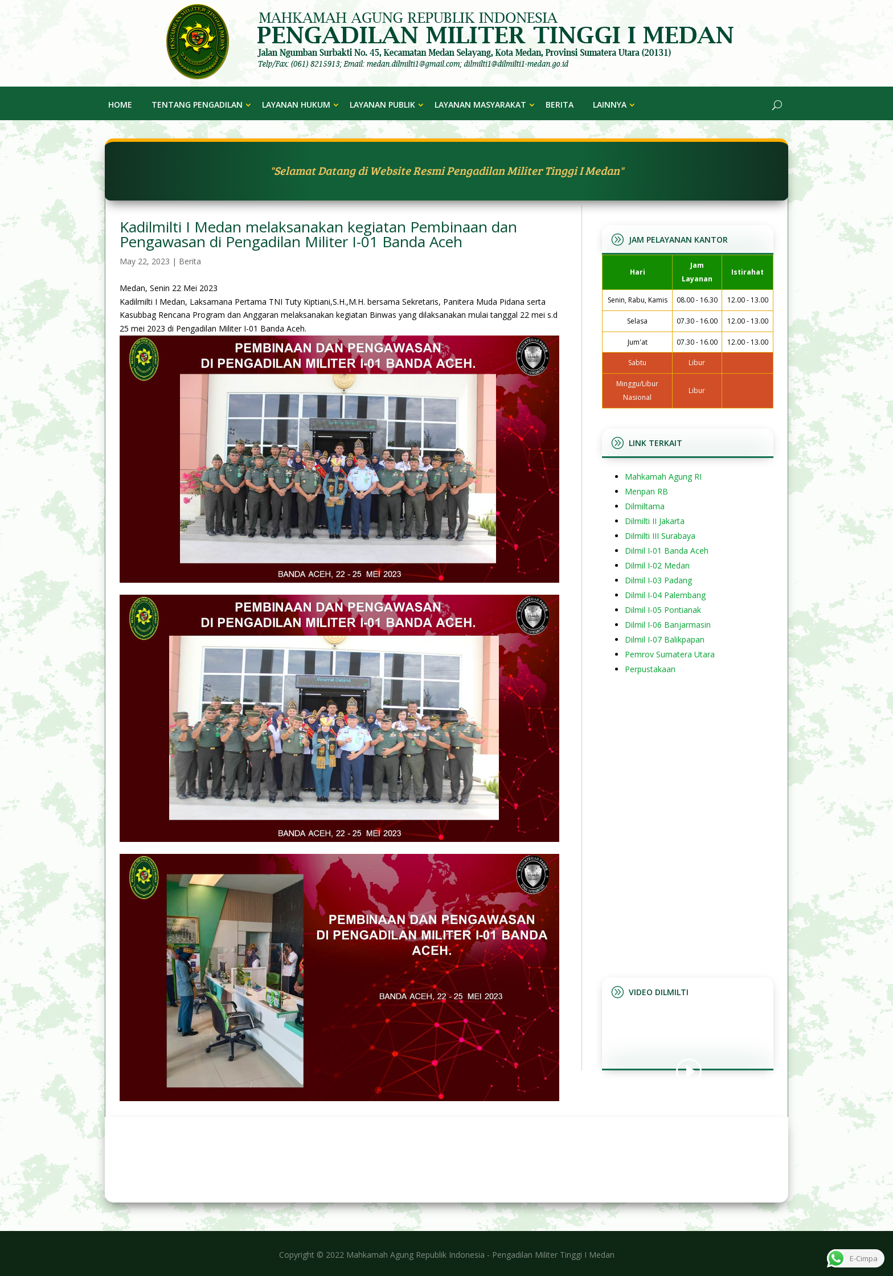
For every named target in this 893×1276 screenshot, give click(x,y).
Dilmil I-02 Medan (657, 565)
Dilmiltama (645, 506)
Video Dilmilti (659, 992)
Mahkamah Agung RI (663, 476)
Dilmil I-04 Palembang (665, 595)
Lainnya (609, 104)
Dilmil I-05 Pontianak (663, 609)
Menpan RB (646, 491)
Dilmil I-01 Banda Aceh (666, 550)
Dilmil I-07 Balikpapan (664, 639)
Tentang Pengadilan (197, 104)
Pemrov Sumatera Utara (670, 654)
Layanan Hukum (296, 104)
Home (120, 104)
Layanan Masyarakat (480, 104)
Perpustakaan (650, 669)
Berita (560, 104)
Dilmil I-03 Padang (658, 580)
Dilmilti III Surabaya (660, 535)
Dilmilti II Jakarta (655, 521)
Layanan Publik (382, 104)
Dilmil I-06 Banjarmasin (668, 624)
